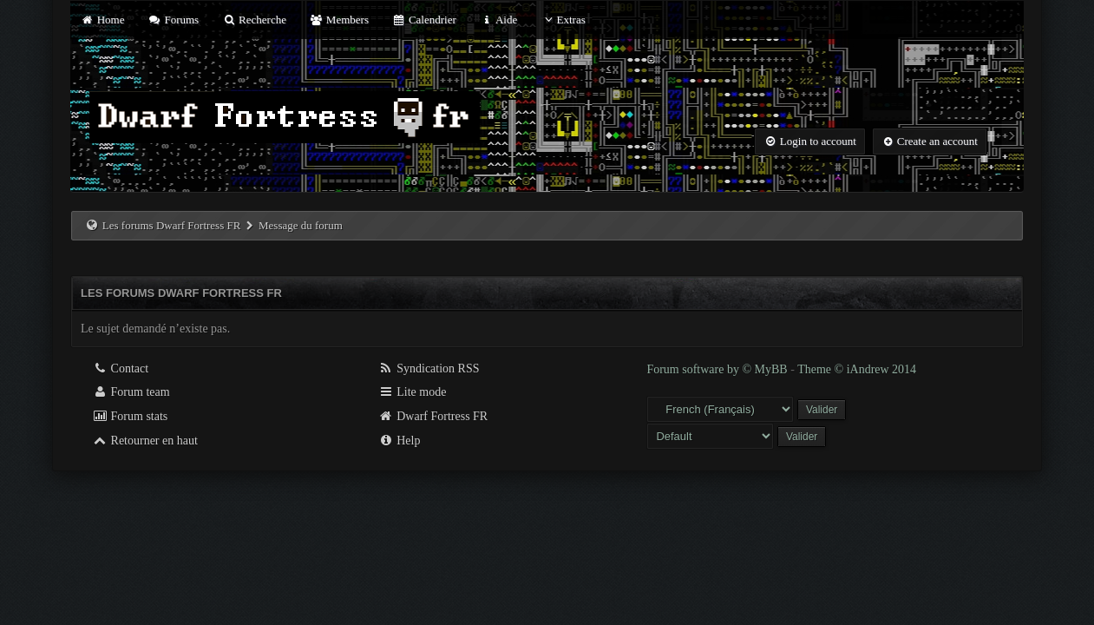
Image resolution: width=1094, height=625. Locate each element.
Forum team (131, 391)
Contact (120, 368)
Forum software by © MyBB (718, 369)
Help (399, 440)
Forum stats (129, 416)
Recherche (254, 19)
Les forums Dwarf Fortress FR (171, 225)
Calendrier (424, 19)
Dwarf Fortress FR (433, 416)
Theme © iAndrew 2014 (856, 369)
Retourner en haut (145, 440)
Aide (498, 19)
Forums (173, 19)
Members (339, 19)
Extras (563, 19)
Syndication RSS (429, 368)
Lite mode (412, 391)
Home (102, 19)
